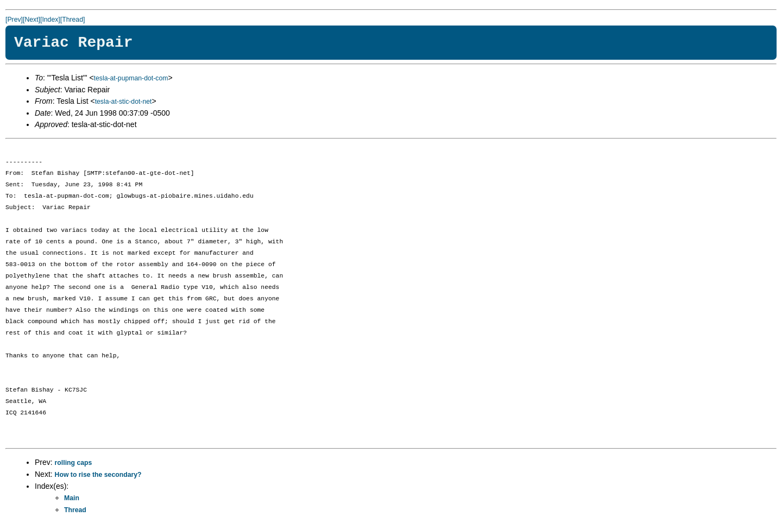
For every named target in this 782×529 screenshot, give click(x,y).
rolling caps (73, 463)
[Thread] (72, 19)
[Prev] (14, 19)
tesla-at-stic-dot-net (123, 101)
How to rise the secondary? (98, 474)
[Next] (31, 19)
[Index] (50, 19)
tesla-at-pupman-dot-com (131, 78)
